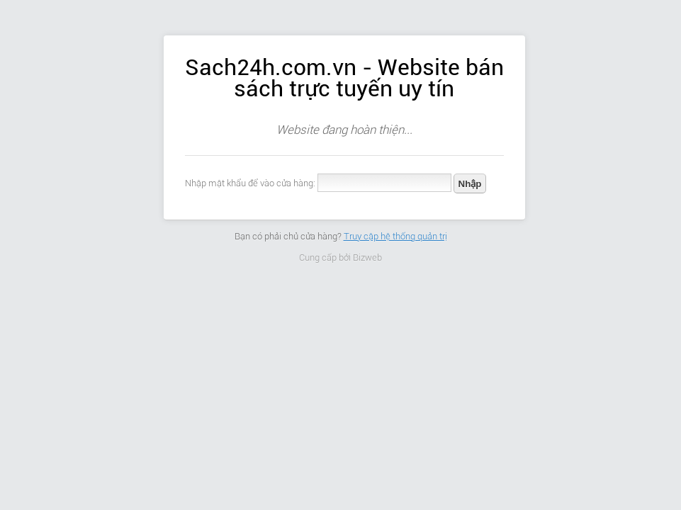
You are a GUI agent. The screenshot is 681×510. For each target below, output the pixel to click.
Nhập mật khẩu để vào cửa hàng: (250, 183)
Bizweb (367, 257)
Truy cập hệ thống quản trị (395, 236)
